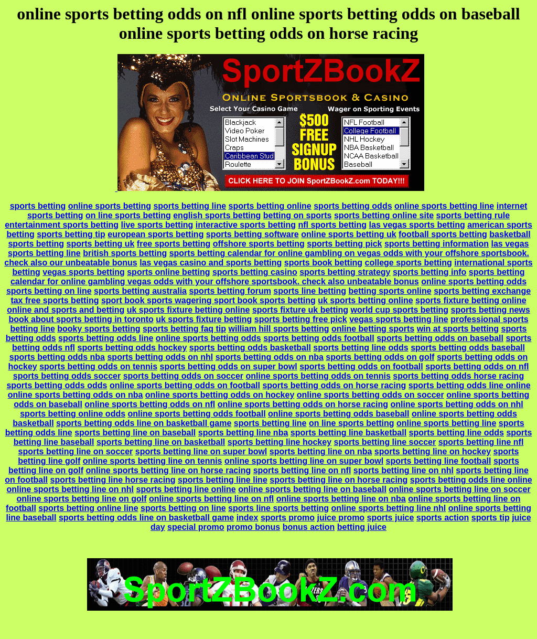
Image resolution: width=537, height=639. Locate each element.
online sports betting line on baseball (312, 489)
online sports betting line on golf (82, 498)
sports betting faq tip (184, 328)
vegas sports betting (83, 272)
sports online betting (168, 272)
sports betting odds (353, 205)
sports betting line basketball (348, 432)
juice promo (340, 517)
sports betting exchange (482, 290)
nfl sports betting (332, 224)
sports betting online (270, 205)
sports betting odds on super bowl (228, 366)
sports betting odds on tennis (98, 366)
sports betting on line (49, 290)
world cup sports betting (399, 309)
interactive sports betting (246, 224)
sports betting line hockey (279, 442)
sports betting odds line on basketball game (143, 423)
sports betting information (436, 243)
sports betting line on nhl (403, 470)
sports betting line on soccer (75, 451)
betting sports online (389, 290)
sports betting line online (186, 489)
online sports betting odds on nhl (456, 404)
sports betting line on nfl (302, 470)
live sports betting (157, 224)
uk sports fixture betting (204, 319)
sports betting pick (344, 243)
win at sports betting (458, 328)
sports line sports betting (278, 508)
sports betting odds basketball (250, 347)
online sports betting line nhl (388, 508)
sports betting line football (438, 460)
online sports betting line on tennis (152, 460)
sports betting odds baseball (468, 347)
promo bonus (253, 527)
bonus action (309, 527)
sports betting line (189, 205)
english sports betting (217, 215)
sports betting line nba (243, 432)
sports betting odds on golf (380, 357)
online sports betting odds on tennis (317, 375)
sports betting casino (254, 272)
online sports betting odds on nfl (149, 404)
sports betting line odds (360, 347)
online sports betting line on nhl (70, 489)
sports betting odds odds (56, 385)
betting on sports (297, 215)
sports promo (288, 517)
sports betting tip (71, 234)
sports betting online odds (72, 413)
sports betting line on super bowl (201, 451)
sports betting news (490, 309)
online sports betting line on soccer (459, 489)
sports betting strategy (344, 272)
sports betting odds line (105, 338)
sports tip (490, 517)
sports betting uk (101, 243)
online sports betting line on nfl (211, 498)
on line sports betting (128, 215)
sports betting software (252, 234)
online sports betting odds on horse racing (303, 404)
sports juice (390, 517)
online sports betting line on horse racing (168, 470)
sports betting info (429, 272)
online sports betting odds (474, 281)
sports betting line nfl (481, 442)
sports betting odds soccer (67, 375)
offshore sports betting (259, 243)
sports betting (38, 205)
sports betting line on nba (321, 451)
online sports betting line (444, 205)
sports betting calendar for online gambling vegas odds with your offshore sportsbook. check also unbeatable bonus (267, 277)
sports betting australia (140, 290)
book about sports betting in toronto (80, 319)
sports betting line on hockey (432, 451)
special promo (195, 527)
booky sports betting (98, 328)
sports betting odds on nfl (477, 366)
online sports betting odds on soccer (370, 394)
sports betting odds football (318, 338)
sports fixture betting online (471, 300)
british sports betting (125, 253)
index (248, 517)
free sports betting (173, 243)
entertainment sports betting (62, 224)
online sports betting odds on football (185, 385)
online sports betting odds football (197, 413)
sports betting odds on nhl (160, 357)
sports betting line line (222, 479)
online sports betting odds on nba (75, 394)
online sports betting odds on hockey (219, 394)
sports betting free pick (300, 319)
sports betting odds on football (361, 366)
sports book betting (323, 262)
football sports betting (443, 234)
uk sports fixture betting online (188, 309)
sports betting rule (473, 215)
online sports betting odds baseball (338, 413)
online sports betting (109, 205)
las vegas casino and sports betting (210, 262)
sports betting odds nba (57, 357)
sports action (442, 517)
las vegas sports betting (417, 224)
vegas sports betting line (398, 319)
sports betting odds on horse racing (334, 385)
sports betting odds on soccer (183, 375)
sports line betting (309, 290)
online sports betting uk (348, 234)
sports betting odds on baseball (440, 338)
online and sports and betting (65, 309)
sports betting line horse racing (112, 479)
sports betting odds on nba (270, 357)
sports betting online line (88, 508)
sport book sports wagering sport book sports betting (208, 300)
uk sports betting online (365, 300)
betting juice (361, 527)
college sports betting (408, 262)
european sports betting (155, 234)
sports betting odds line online (470, 385)
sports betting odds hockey (132, 347)
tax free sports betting (54, 300)
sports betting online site (384, 215)
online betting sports (372, 328)
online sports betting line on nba (341, 498)
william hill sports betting (279, 328)
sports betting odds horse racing (458, 375)
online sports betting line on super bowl (303, 460)
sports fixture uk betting (300, 309)
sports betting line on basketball (160, 442)
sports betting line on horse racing (338, 479)
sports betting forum (230, 290)
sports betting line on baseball (135, 432)
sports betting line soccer (385, 442)
